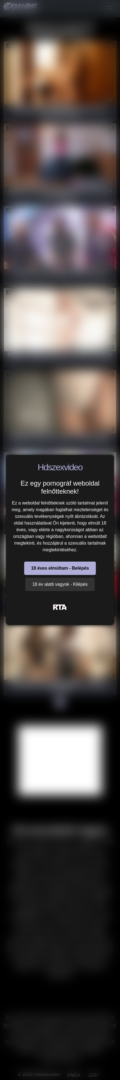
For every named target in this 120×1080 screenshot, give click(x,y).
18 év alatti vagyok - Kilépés (60, 584)
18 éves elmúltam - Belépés (60, 568)
